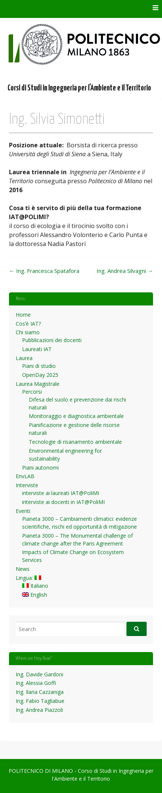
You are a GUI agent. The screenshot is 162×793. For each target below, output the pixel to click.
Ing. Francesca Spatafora (44, 270)
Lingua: (28, 577)
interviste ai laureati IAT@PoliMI (60, 493)
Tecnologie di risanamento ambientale (75, 441)
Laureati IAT (37, 349)
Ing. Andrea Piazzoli (39, 709)
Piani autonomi (40, 467)
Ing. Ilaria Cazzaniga (40, 691)
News (23, 568)
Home (23, 314)
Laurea (24, 358)
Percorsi (32, 391)
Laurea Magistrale (37, 383)
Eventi (23, 510)
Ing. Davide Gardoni (39, 674)
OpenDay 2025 (40, 374)
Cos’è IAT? (28, 323)
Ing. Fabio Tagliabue (40, 700)
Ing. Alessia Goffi (36, 682)
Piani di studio (39, 365)
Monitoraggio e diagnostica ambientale (76, 415)
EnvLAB (25, 476)
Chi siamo (28, 332)
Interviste (27, 485)
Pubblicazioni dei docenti (52, 340)
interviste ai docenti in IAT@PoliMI (63, 501)
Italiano (35, 585)
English (34, 594)
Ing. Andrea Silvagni (125, 270)
